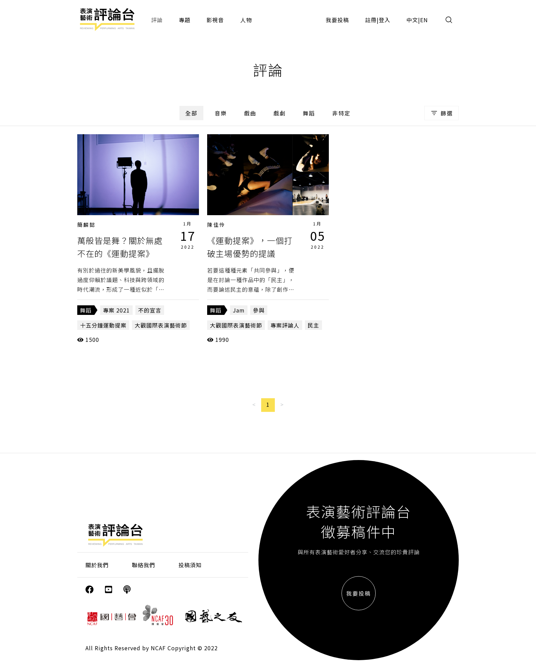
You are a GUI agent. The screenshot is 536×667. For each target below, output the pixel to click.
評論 (157, 20)
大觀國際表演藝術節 (161, 325)
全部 (191, 113)
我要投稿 (337, 20)
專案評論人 (284, 325)
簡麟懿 (86, 224)
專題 (184, 20)
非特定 (341, 113)
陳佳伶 (216, 224)
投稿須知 (190, 565)
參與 (259, 310)
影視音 (215, 20)
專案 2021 (116, 310)
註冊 (371, 20)
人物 (246, 20)
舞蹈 (309, 113)
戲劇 (279, 113)
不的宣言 (149, 310)
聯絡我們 (143, 565)
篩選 (441, 113)
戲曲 (250, 113)
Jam (239, 310)
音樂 (221, 113)
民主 (313, 325)
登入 (384, 20)
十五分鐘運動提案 (103, 325)
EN (424, 20)
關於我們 (97, 565)
